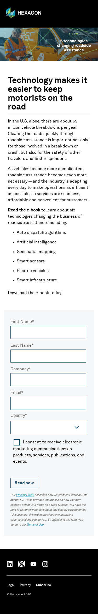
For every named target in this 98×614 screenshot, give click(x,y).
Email (15, 393)
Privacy (25, 585)
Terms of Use (35, 524)
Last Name (21, 346)
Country (17, 416)
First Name (21, 322)
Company (19, 369)
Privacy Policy (25, 494)
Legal (11, 585)
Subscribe (43, 585)
